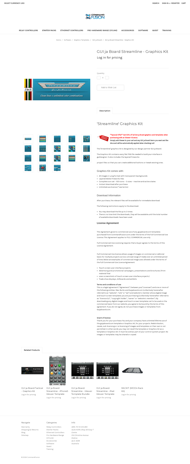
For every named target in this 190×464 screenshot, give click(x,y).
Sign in (165, 3)
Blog (23, 432)
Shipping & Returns (30, 430)
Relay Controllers (28, 30)
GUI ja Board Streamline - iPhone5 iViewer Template (57, 391)
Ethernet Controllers (71, 30)
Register (175, 3)
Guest (155, 30)
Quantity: (101, 73)
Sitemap (24, 435)
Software (143, 30)
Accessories (127, 30)
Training (166, 30)
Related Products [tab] (32, 350)
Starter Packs (49, 30)
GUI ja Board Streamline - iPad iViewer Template (105, 391)
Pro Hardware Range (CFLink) (102, 30)
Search (155, 3)
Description (104, 111)
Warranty (25, 427)
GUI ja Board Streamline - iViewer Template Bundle (81, 391)
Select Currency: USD (15, 3)
